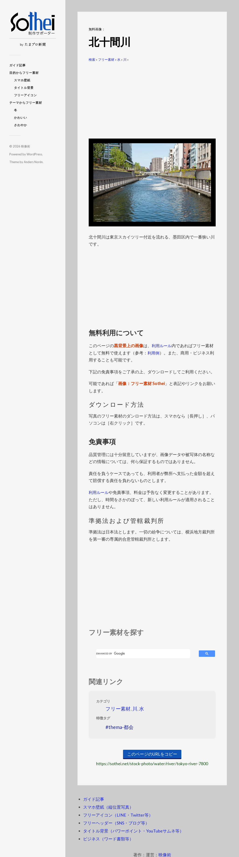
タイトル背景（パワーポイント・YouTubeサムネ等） (133, 830)
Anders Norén (33, 162)
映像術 (25, 146)
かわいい (20, 117)
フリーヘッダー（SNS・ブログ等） (116, 822)
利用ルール (162, 345)
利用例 (154, 352)
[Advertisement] (152, 98)
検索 (92, 59)
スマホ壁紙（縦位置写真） (108, 806)
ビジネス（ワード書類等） (108, 838)
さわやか (20, 125)
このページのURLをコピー (152, 753)
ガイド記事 (17, 65)
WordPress (34, 154)
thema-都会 (121, 727)
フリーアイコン (25, 95)
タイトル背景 (24, 87)
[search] (143, 653)
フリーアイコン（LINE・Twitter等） (118, 814)
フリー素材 (106, 59)
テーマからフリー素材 (25, 102)
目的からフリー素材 (24, 73)
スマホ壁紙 (22, 80)
